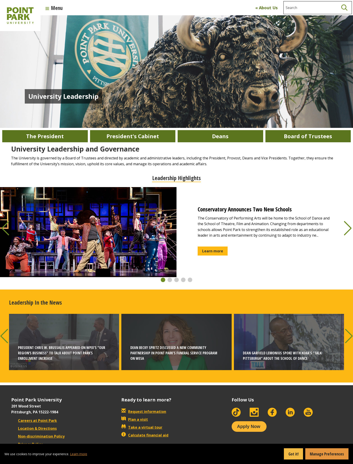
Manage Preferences (327, 454)
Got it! (293, 454)
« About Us (266, 7)
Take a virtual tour (141, 427)
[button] (163, 279)
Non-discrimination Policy (38, 436)
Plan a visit (134, 419)
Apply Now (248, 426)
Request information (143, 411)
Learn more (78, 454)
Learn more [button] (212, 251)
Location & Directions (34, 428)
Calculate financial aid (144, 435)
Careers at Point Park (34, 420)
